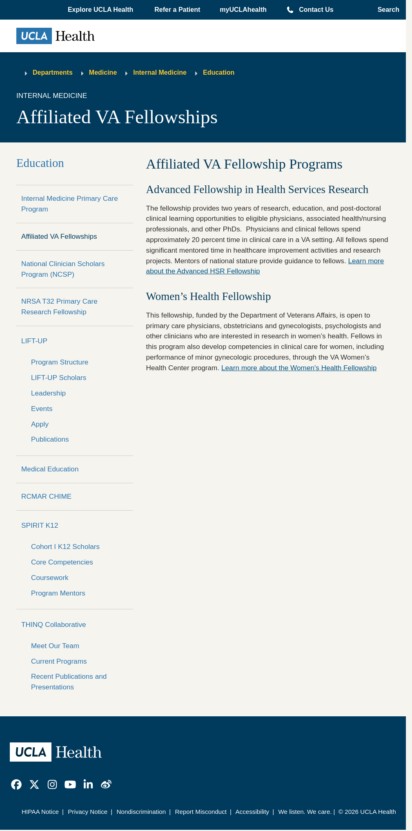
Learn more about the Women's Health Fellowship (298, 368)
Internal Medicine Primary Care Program (69, 203)
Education (218, 72)
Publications (50, 439)
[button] (101, 10)
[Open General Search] (386, 10)
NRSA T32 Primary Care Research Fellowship (59, 306)
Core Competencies (62, 562)
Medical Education (49, 469)
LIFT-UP (34, 341)
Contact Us (316, 9)
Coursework (50, 577)
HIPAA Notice (40, 811)
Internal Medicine (160, 72)
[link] (16, 784)
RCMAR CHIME (46, 496)
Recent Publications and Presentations (69, 681)
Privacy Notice (87, 811)
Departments (53, 72)
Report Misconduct (201, 811)
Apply (40, 424)
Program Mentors (58, 593)
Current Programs (59, 661)
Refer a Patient (177, 9)
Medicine (103, 72)
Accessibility (252, 811)
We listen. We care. (305, 811)
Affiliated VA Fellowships (59, 236)
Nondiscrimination (141, 811)
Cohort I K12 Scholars (65, 546)
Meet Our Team (55, 646)
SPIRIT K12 (39, 525)
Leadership (48, 393)
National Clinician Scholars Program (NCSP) (63, 269)
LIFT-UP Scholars (58, 377)
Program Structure (59, 362)
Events (42, 408)
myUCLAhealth (243, 9)
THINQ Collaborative (53, 624)
